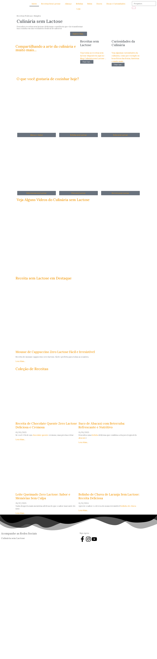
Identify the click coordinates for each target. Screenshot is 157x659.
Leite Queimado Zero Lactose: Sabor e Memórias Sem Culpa (43, 496)
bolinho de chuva (128, 506)
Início (34, 4)
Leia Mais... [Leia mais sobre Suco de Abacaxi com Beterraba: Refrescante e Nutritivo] (83, 442)
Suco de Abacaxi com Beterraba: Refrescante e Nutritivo (101, 425)
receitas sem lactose (35, 26)
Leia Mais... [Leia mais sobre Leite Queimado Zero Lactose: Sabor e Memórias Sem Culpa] (20, 513)
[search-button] (134, 8)
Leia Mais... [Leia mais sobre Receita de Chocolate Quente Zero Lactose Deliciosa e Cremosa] (20, 439)
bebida (95, 435)
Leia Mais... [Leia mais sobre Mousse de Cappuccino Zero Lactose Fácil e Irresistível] (20, 361)
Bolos (89, 4)
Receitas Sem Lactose (51, 4)
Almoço (68, 4)
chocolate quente (40, 435)
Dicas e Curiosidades (115, 4)
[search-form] (144, 3)
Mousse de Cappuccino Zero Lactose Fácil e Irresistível (55, 352)
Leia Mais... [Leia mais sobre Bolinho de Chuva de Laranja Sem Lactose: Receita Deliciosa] (83, 510)
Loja (78, 9)
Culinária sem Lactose (13, 538)
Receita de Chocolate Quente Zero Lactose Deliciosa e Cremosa (46, 425)
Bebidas (79, 4)
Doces (99, 4)
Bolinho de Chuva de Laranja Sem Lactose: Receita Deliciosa (108, 496)
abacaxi (81, 438)
